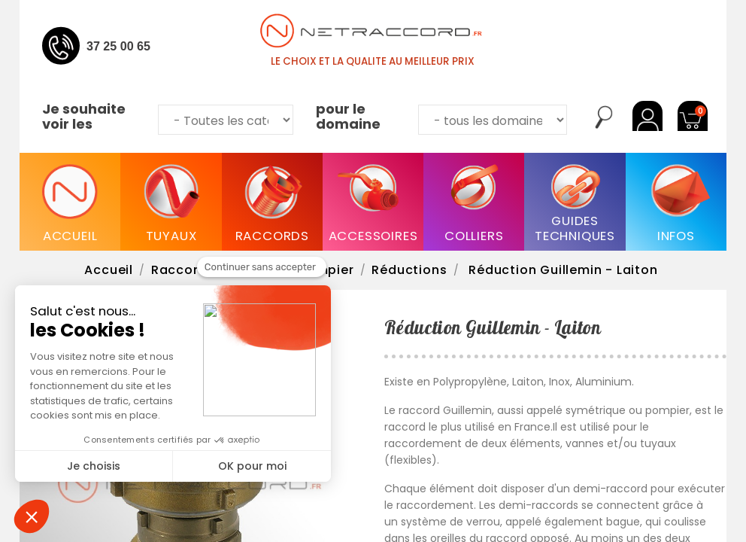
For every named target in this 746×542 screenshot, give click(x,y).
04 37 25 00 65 (110, 46)
